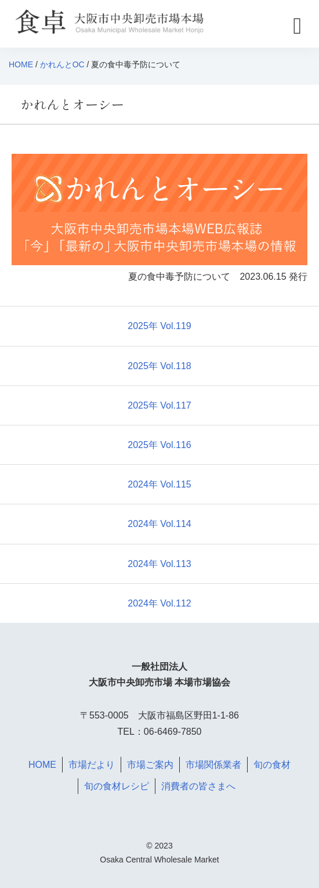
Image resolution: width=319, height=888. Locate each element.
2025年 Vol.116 (159, 445)
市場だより (91, 765)
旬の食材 (272, 765)
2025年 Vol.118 (159, 366)
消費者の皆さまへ (198, 786)
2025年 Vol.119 (159, 326)
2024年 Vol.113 (159, 564)
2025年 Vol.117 (159, 405)
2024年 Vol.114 (159, 524)
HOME (21, 64)
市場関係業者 (213, 765)
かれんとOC (62, 64)
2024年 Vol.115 (159, 484)
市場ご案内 (150, 765)
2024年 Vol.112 (159, 603)
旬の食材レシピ (116, 786)
